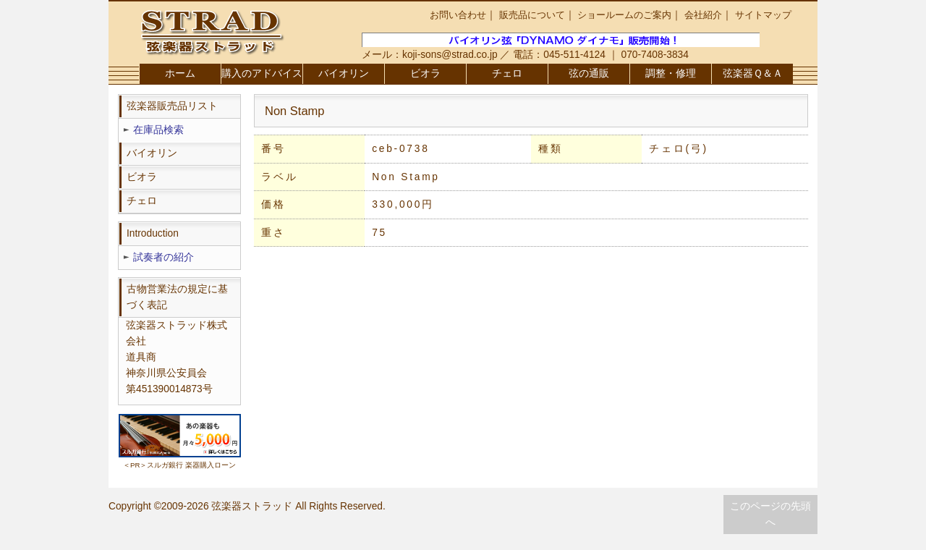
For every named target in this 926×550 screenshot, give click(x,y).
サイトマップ (763, 14)
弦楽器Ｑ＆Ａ (753, 73)
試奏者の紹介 (163, 257)
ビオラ (425, 73)
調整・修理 (670, 73)
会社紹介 (703, 14)
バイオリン (343, 73)
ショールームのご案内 (624, 14)
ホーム (180, 73)
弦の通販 (589, 73)
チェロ (507, 73)
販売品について (532, 14)
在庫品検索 (158, 129)
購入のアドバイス (261, 73)
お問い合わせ (458, 14)
